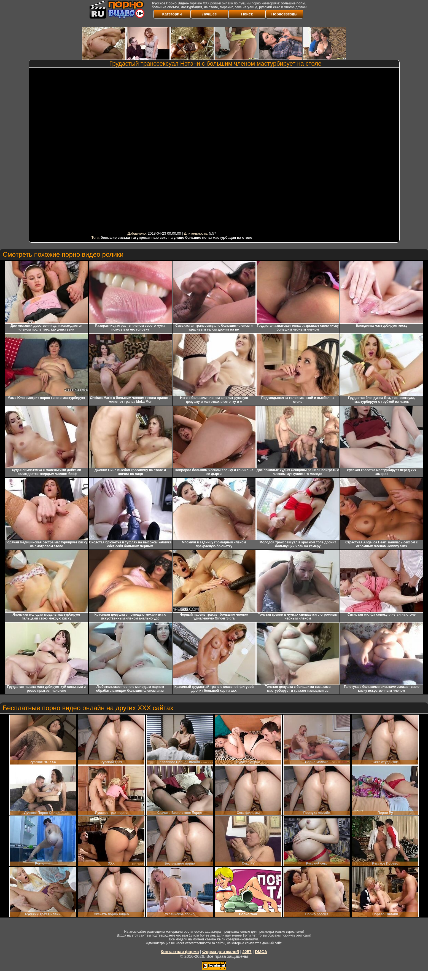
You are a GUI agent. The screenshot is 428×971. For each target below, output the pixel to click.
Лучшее (209, 14)
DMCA (261, 951)
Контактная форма (180, 951)
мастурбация (224, 237)
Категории (172, 14)
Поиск (247, 14)
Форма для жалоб (220, 951)
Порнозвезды (284, 14)
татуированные (144, 237)
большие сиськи (115, 237)
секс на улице (172, 237)
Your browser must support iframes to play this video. (172, 149)
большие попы (198, 237)
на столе (244, 237)
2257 (246, 951)
